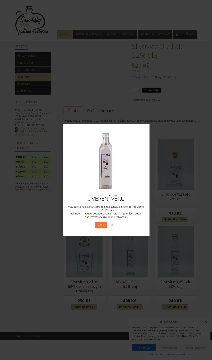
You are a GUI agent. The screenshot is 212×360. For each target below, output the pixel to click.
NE (112, 225)
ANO (101, 225)
